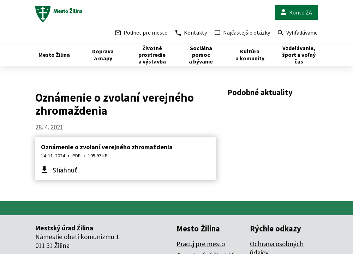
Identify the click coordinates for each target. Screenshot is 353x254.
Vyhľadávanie (298, 33)
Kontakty (191, 32)
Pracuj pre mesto (200, 244)
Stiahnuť (64, 170)
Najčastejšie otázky (242, 32)
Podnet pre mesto (141, 32)
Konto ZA (296, 12)
